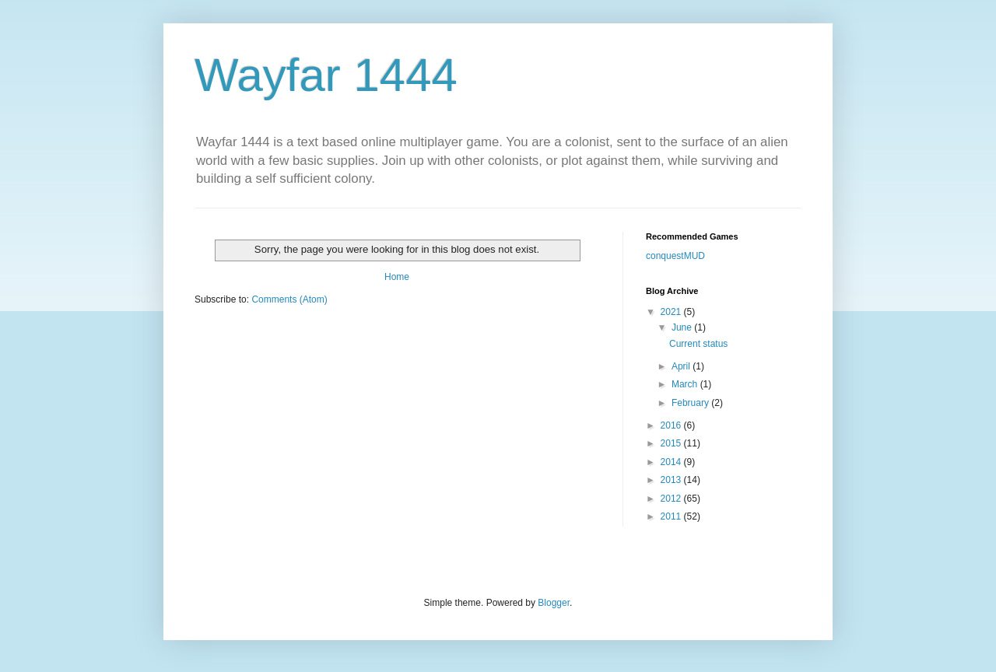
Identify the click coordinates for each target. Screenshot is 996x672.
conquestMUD (675, 255)
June (683, 327)
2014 (672, 462)
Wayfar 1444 (326, 75)
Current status (698, 343)
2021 (672, 311)
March (686, 384)
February (691, 402)
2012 (672, 498)
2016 (672, 425)
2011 (672, 516)
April (682, 366)
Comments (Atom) (289, 299)
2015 (672, 443)
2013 (672, 479)
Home (396, 276)
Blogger (554, 602)
